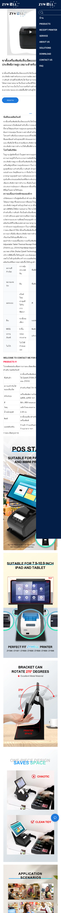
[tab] (30, 112)
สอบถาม (10, 100)
